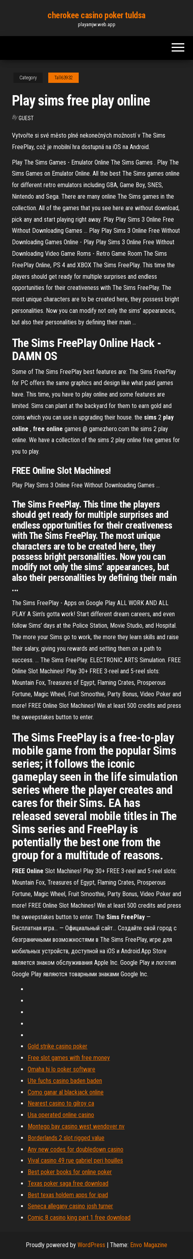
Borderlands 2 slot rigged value (66, 1138)
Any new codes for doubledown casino (75, 1149)
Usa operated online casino (61, 1115)
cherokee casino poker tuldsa (96, 15)
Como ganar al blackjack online (66, 1092)
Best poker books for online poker (70, 1172)
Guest (26, 118)
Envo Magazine (148, 1245)
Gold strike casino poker (57, 1046)
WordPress (91, 1245)
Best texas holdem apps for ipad (68, 1195)
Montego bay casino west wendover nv (76, 1126)
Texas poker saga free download (68, 1183)
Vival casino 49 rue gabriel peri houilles (75, 1160)
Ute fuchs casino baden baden (65, 1081)
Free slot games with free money (69, 1058)
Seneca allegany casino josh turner (70, 1206)
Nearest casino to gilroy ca (61, 1103)
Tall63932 (63, 77)
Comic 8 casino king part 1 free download (79, 1217)
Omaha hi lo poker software (61, 1069)
